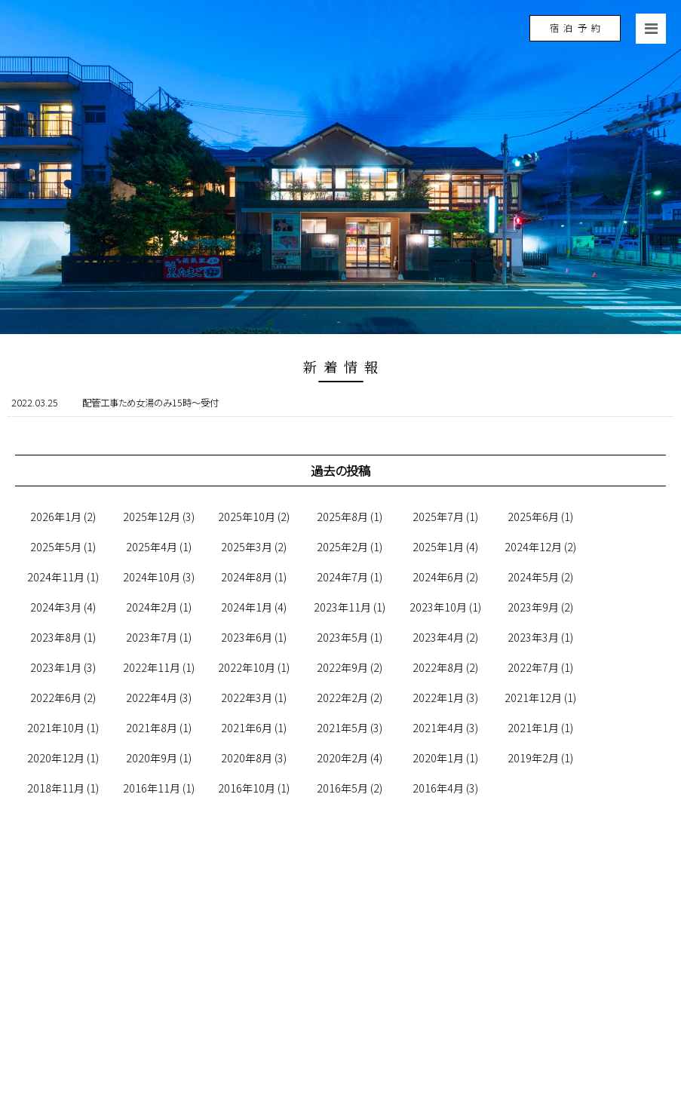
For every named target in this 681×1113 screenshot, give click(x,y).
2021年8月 (151, 727)
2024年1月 (246, 607)
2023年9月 (533, 607)
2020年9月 (151, 757)
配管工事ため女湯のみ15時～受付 (150, 402)
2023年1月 (55, 667)
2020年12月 (55, 757)
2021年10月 (55, 727)
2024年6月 (438, 576)
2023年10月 (438, 607)
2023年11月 (342, 607)
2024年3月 (55, 607)
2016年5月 (342, 788)
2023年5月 (342, 637)
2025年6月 (533, 516)
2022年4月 (151, 697)
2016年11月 (151, 788)
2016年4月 (438, 788)
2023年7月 (151, 637)
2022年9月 (342, 667)
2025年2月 (342, 546)
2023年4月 (438, 637)
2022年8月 (438, 667)
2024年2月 (151, 607)
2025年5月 (55, 546)
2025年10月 (246, 516)
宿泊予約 (577, 28)
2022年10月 (246, 667)
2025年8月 (342, 516)
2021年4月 (438, 727)
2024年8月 (246, 576)
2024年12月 (533, 546)
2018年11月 (55, 788)
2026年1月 (55, 516)
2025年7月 (438, 516)
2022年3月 (246, 697)
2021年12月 (533, 697)
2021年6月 (246, 727)
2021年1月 (533, 727)
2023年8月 (55, 637)
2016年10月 (246, 788)
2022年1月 (438, 697)
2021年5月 (342, 727)
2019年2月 (533, 757)
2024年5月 (533, 576)
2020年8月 (246, 757)
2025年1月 (438, 546)
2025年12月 (151, 516)
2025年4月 (151, 546)
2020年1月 (438, 757)
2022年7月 (533, 667)
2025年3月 (246, 546)
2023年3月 (533, 637)
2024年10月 (151, 576)
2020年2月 (342, 757)
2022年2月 (342, 697)
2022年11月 (151, 667)
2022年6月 (55, 697)
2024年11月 (55, 576)
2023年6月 (246, 637)
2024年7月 (342, 576)
